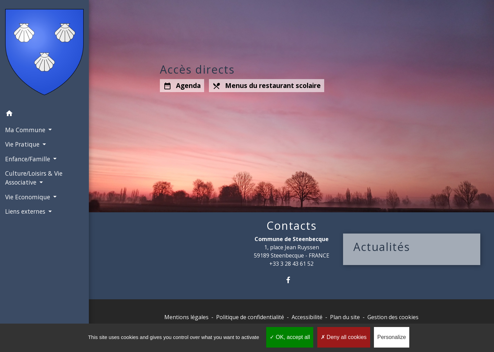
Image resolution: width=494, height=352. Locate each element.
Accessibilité (307, 317)
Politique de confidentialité (250, 317)
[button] (44, 114)
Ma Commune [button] (26, 130)
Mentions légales (186, 317)
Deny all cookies (344, 337)
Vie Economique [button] (28, 197)
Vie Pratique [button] (23, 144)
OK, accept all (290, 337)
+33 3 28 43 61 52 (291, 263)
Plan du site (345, 317)
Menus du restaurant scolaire (266, 85)
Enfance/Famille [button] (28, 159)
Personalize (391, 337)
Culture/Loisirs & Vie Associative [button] (33, 177)
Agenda (182, 85)
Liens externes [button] (26, 211)
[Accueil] (44, 53)
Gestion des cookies (393, 317)
